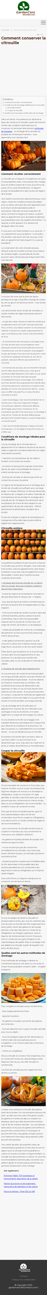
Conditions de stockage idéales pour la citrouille (24, 105)
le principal (5, 30)
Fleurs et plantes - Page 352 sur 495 (19, 1191)
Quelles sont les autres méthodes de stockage (24, 113)
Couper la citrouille (15, 110)
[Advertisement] (23, 71)
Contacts (23, 1276)
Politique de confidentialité (23, 1279)
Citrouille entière (14, 108)
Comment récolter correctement (18, 102)
